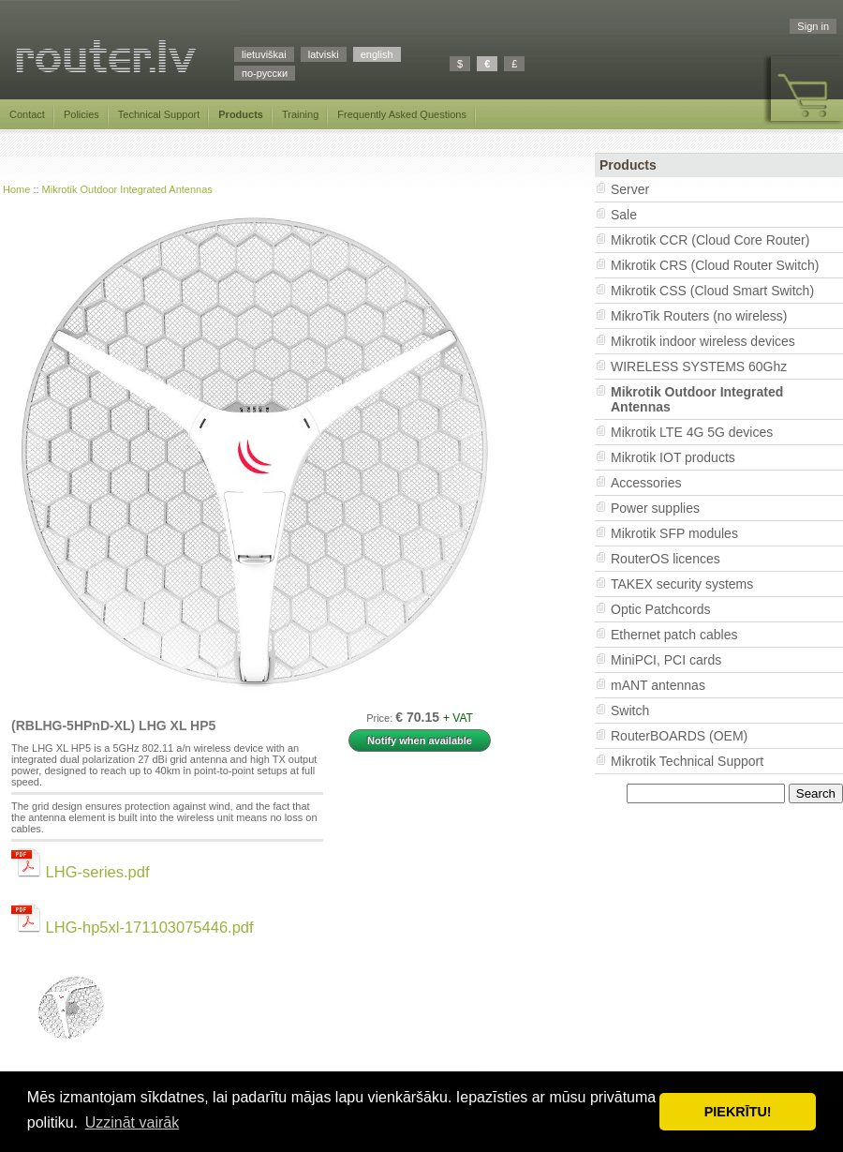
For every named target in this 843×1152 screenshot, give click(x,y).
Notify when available (419, 740)
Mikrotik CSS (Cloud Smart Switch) (712, 290)
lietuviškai (264, 54)
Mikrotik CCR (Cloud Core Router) (710, 239)
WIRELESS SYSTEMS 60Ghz (699, 366)
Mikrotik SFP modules (674, 533)
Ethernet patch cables (674, 634)
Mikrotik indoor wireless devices (703, 341)
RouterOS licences (665, 558)
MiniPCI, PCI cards (666, 659)
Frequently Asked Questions (401, 114)
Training (300, 114)
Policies (81, 114)
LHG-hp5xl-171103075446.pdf (132, 927)
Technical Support (159, 114)
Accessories (646, 482)
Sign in (813, 26)
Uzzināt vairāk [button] (132, 1122)
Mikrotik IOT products (673, 457)
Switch (630, 710)
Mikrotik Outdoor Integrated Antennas (127, 189)
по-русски (265, 73)
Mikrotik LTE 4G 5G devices (692, 432)
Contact (27, 114)
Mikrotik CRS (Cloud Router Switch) (715, 265)
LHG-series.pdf (80, 871)
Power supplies (655, 508)
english (377, 54)
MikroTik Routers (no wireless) (699, 315)
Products (240, 114)
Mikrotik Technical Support (687, 761)
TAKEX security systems (682, 583)
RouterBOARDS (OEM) (679, 735)
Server (630, 189)
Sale (624, 214)
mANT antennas (658, 685)
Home (16, 189)
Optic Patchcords (661, 609)
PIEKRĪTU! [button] (738, 1111)
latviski (323, 54)
